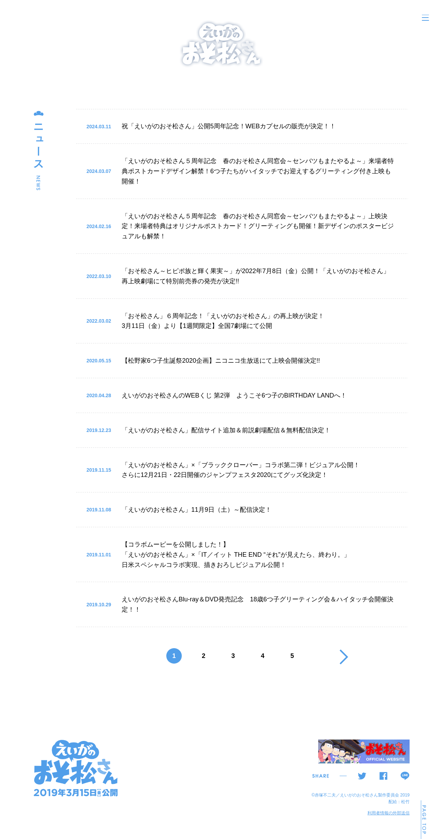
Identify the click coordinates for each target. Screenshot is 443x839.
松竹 (405, 801)
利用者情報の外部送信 (388, 813)
